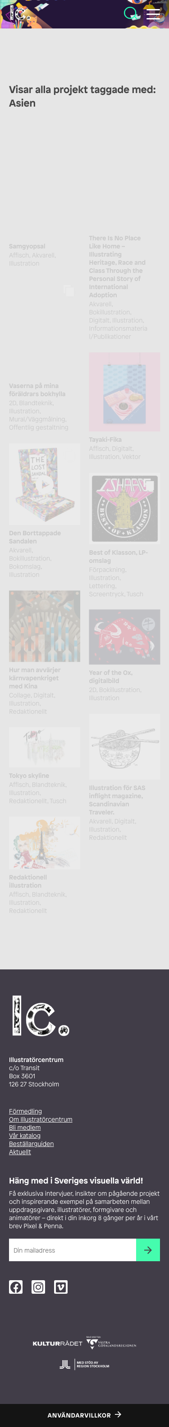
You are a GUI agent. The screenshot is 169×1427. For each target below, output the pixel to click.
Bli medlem (25, 1127)
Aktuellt (20, 1152)
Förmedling (25, 1111)
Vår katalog (25, 1136)
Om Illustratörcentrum (41, 1119)
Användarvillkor (79, 1416)
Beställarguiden (31, 1144)
